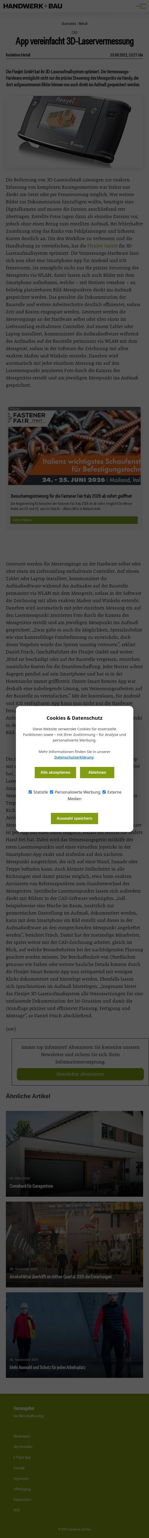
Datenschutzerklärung (73, 757)
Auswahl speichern (74, 818)
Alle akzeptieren (55, 772)
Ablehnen (97, 772)
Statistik (38, 792)
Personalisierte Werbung (75, 792)
